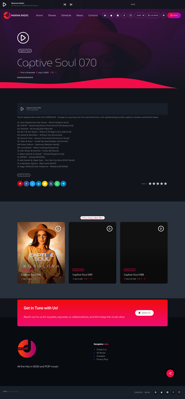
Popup (174, 15)
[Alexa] (130, 15)
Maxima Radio (12, 392)
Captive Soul (25, 51)
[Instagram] (118, 15)
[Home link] (16, 15)
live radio (153, 15)
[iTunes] (111, 15)
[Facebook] (124, 15)
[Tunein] (105, 15)
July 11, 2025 (42, 72)
